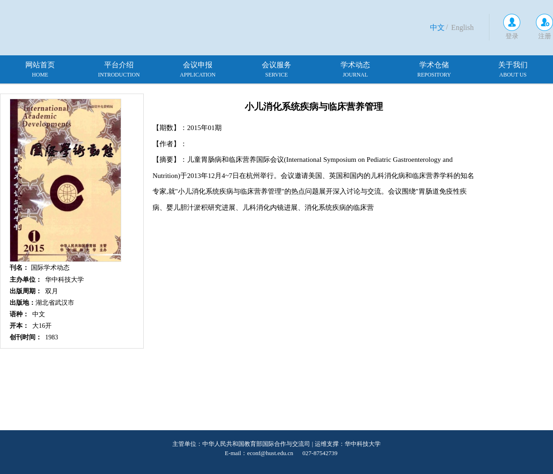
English (462, 27)
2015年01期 (204, 127)
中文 (437, 27)
